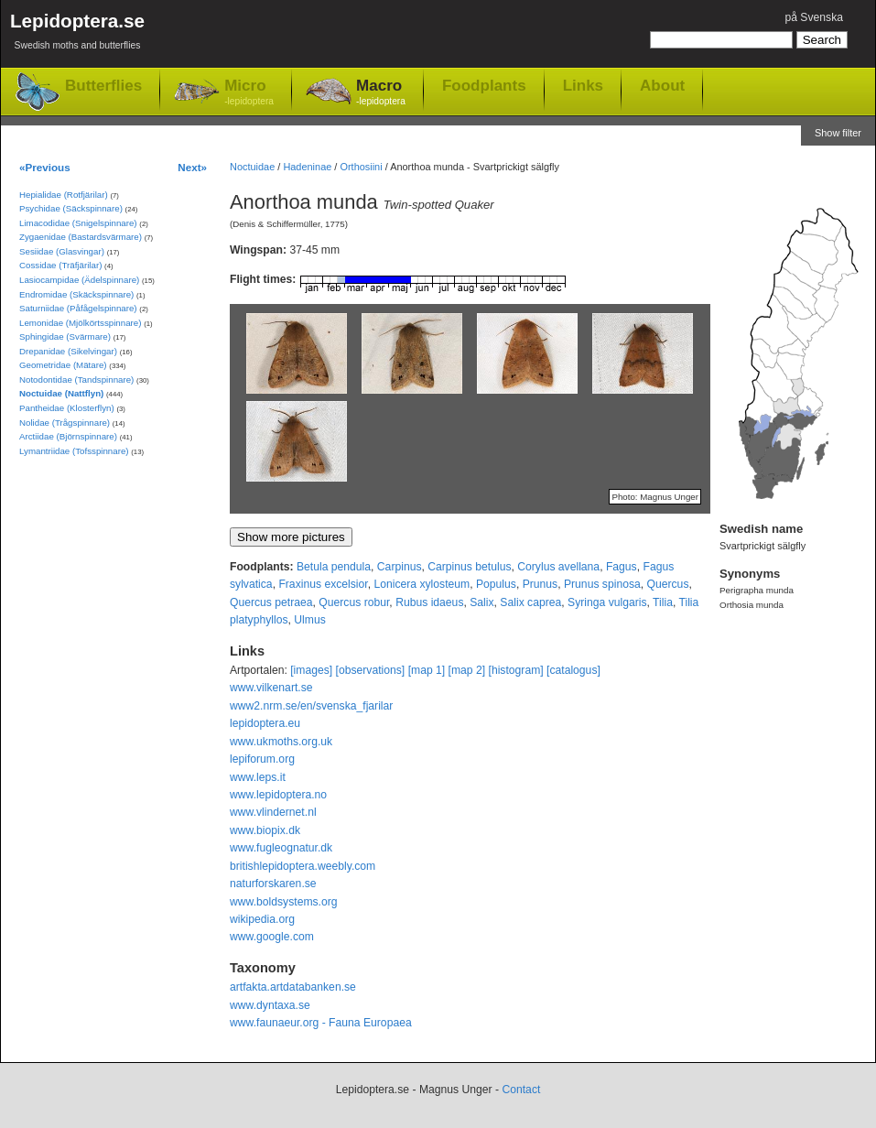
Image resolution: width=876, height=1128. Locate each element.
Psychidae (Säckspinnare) (71, 208)
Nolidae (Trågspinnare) (64, 423)
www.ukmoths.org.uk (281, 741)
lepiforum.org (262, 759)
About (662, 85)
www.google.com (272, 936)
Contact (521, 1089)
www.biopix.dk (265, 830)
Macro (381, 93)
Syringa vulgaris (607, 602)
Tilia (663, 602)
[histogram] (516, 670)
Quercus (668, 584)
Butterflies (103, 85)
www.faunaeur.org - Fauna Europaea (321, 1022)
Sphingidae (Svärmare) (65, 336)
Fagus (621, 566)
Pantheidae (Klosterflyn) (66, 408)
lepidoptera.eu (265, 723)
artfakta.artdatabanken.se (293, 987)
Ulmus (309, 619)
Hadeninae (307, 166)
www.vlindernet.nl (273, 812)
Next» (192, 167)
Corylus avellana (558, 566)
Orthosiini (361, 166)
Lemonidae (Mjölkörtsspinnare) (80, 323)
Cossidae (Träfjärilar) (60, 265)
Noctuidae (252, 166)
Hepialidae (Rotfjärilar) (63, 195)
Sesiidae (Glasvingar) (61, 251)
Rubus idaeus (429, 602)
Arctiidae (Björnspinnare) (68, 436)
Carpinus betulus (469, 566)
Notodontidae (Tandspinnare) (76, 379)
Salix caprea (530, 602)
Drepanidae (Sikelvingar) (68, 351)
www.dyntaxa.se (270, 1005)
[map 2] (467, 670)
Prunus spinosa (602, 584)
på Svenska (813, 17)
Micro (249, 93)
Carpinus (399, 566)
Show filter (838, 132)
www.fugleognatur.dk (281, 847)
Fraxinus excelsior (322, 584)
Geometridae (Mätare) (63, 365)
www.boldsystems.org (284, 901)
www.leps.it (258, 777)
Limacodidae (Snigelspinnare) (78, 223)
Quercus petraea (271, 602)
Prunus (540, 584)
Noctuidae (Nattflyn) (61, 393)
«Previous (44, 167)
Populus (496, 584)
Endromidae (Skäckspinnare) (76, 294)
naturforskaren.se (273, 883)
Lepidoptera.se (77, 34)
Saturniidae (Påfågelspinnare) (78, 308)
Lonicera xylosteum (421, 584)
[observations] (371, 670)
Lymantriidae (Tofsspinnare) (74, 451)
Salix (481, 602)
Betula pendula (334, 566)
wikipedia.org (262, 919)
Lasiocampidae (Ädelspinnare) (79, 280)
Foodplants (484, 85)
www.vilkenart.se (271, 687)
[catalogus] (573, 670)
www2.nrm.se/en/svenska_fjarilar (311, 706)
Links (583, 85)
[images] (311, 670)
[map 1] (427, 670)
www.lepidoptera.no (278, 794)
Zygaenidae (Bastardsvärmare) (80, 237)
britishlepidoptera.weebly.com (302, 866)
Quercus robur (354, 602)
